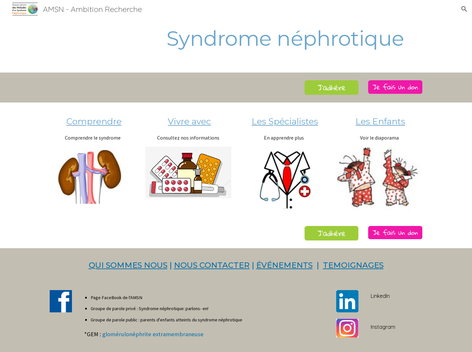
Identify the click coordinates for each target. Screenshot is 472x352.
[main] (236, 38)
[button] (464, 9)
